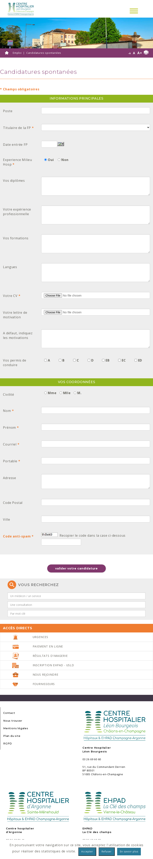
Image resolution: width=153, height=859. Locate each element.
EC (124, 360)
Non (64, 160)
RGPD (7, 743)
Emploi (17, 53)
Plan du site (12, 735)
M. (79, 393)
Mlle (67, 393)
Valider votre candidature (76, 568)
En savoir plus (129, 851)
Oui (51, 160)
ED (140, 360)
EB (108, 360)
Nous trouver (12, 720)
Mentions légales (15, 728)
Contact (9, 712)
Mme (52, 393)
